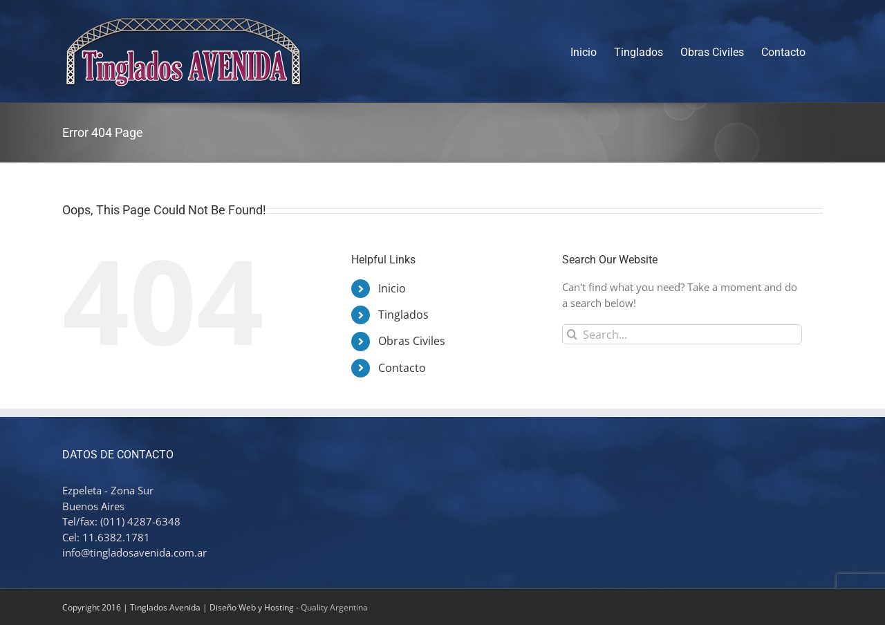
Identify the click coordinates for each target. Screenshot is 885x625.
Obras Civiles (411, 340)
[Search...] (682, 334)
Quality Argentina (334, 607)
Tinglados (403, 314)
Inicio (392, 288)
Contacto (402, 367)
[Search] (572, 334)
